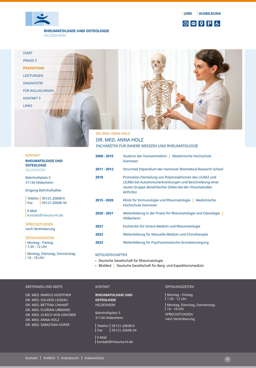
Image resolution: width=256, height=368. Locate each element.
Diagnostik (33, 83)
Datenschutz (94, 358)
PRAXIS (30, 60)
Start (28, 53)
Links (27, 105)
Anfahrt (49, 358)
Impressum (70, 358)
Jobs (188, 13)
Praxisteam (35, 68)
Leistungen (33, 75)
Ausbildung (210, 13)
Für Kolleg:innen (38, 90)
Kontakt (32, 98)
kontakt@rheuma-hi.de (45, 215)
